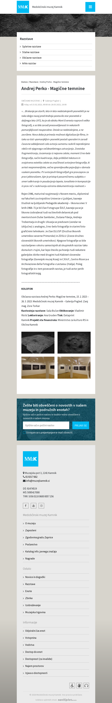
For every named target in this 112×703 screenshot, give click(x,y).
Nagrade (30, 558)
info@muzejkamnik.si (38, 480)
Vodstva (29, 645)
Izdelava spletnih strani (46, 699)
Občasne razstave (31, 57)
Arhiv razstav (28, 63)
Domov (24, 82)
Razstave (34, 82)
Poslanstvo (31, 544)
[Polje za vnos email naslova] (46, 425)
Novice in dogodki (35, 577)
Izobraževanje (33, 605)
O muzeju (30, 523)
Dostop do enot (33, 652)
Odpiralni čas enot (35, 630)
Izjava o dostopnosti (36, 673)
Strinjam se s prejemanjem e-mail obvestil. (48, 432)
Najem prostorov (34, 666)
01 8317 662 (31, 476)
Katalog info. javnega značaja (41, 551)
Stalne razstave (29, 52)
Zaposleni (30, 530)
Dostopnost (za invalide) (38, 659)
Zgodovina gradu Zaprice (39, 537)
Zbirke (29, 598)
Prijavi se (81, 425)
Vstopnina (30, 637)
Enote (28, 591)
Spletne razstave (30, 46)
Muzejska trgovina (35, 612)
